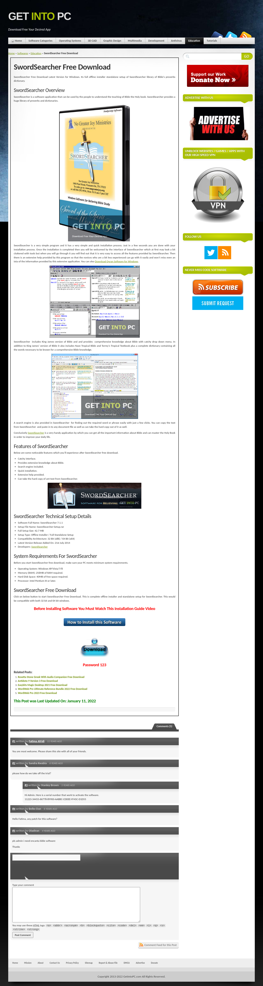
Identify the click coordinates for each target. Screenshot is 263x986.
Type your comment (23, 884)
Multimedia (135, 40)
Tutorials (212, 40)
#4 (13, 809)
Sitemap (89, 962)
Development (156, 40)
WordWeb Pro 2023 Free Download (37, 693)
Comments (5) (164, 726)
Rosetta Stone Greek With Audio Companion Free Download (51, 677)
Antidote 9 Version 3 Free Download (38, 680)
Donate (154, 962)
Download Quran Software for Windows (116, 261)
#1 (13, 741)
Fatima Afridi (36, 741)
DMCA (127, 962)
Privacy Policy (72, 962)
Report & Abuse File (108, 962)
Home (18, 40)
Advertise (140, 962)
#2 (13, 763)
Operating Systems (70, 40)
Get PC (39, 16)
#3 (26, 785)
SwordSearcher (36, 432)
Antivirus (176, 40)
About (40, 962)
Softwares (22, 53)
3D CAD (92, 40)
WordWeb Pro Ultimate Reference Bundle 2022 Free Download (52, 688)
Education (194, 41)
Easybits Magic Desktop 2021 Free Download (42, 685)
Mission (27, 962)
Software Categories (40, 40)
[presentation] (40, 869)
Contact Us (55, 962)
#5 (13, 830)
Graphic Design (112, 40)
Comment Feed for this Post (160, 945)
